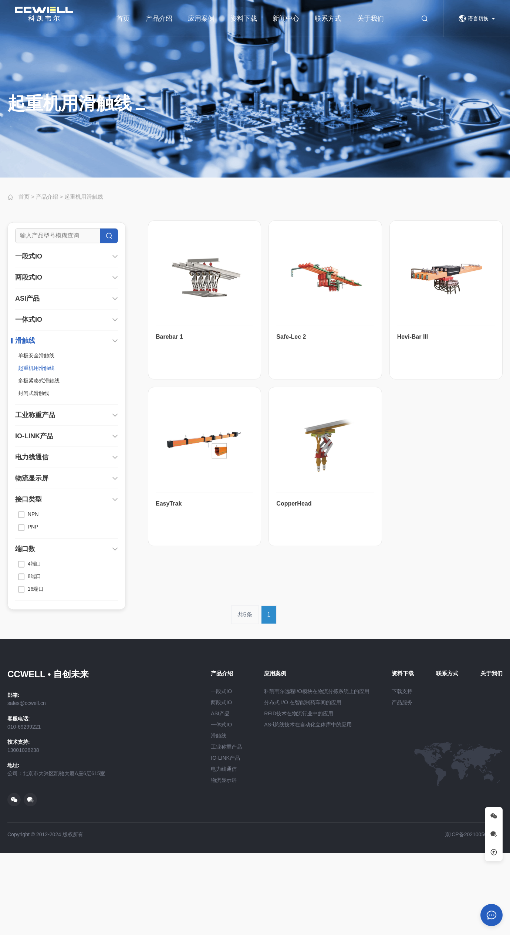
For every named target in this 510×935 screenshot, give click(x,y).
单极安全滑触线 (36, 430)
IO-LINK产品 (34, 511)
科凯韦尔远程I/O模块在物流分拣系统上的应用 (316, 691)
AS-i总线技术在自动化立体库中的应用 (307, 725)
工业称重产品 (35, 490)
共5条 (245, 633)
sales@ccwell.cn (26, 703)
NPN (28, 589)
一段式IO (28, 331)
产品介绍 (159, 18)
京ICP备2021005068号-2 (474, 834)
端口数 (25, 624)
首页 (123, 18)
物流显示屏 (31, 553)
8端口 (29, 651)
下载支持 (402, 691)
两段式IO (28, 352)
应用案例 (201, 18)
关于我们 (370, 18)
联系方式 (328, 18)
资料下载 (243, 18)
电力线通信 (31, 532)
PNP (28, 602)
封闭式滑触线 (33, 468)
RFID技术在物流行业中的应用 (298, 713)
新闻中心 (286, 18)
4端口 (29, 639)
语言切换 (474, 18)
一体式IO (28, 394)
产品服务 (402, 702)
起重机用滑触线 (83, 202)
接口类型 (28, 574)
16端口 (31, 664)
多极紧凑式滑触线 (39, 456)
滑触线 (25, 415)
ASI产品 (27, 373)
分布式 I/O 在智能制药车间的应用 (302, 702)
